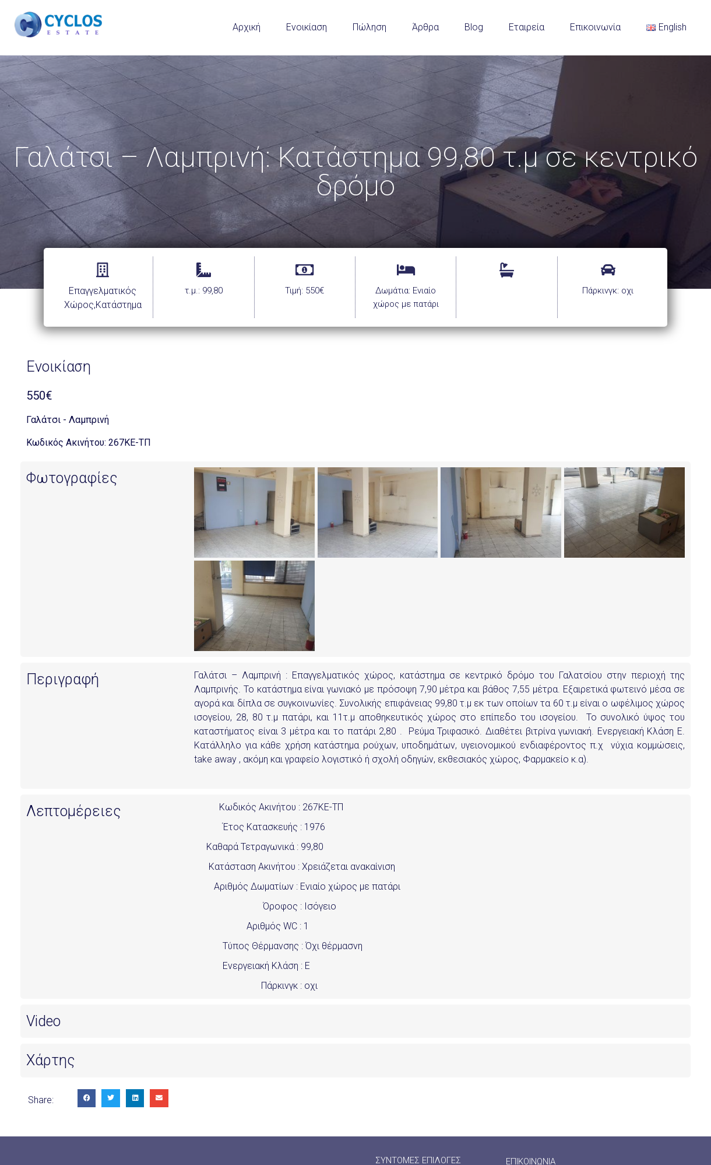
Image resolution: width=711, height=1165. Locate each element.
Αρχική (247, 27)
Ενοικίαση (306, 27)
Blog (473, 27)
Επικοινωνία (595, 27)
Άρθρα (425, 27)
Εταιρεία (526, 27)
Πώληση (369, 27)
